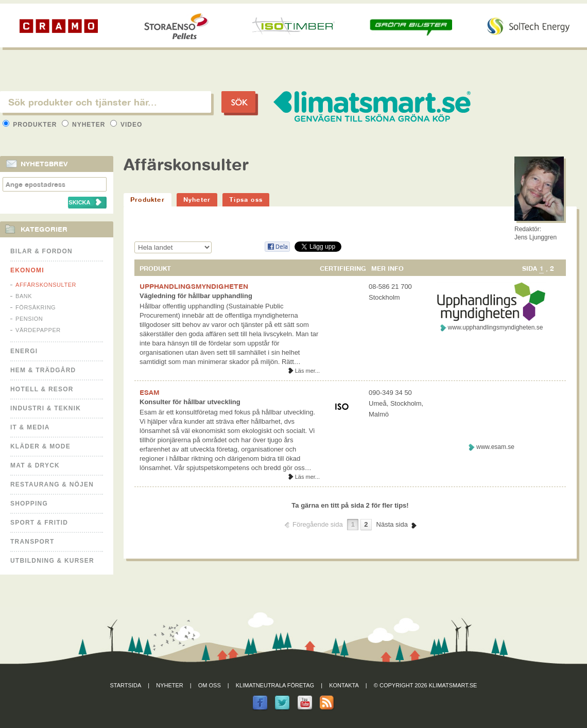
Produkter (31, 124)
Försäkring (35, 307)
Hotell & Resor (42, 389)
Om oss (209, 685)
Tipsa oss (246, 199)
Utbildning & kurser (52, 560)
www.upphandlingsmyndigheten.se (495, 327)
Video (126, 124)
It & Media (30, 427)
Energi (24, 351)
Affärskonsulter (45, 285)
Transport (32, 541)
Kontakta (344, 685)
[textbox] (105, 102)
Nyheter (85, 124)
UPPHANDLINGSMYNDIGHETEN (194, 286)
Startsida (126, 685)
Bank (23, 296)
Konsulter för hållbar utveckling (190, 402)
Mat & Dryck (35, 465)
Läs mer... (307, 371)
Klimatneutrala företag (275, 685)
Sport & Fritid (39, 522)
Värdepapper (38, 330)
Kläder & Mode (40, 446)
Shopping (29, 503)
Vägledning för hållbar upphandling (196, 296)
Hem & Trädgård (43, 370)
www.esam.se (495, 446)
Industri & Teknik (45, 408)
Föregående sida (317, 524)
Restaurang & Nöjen (52, 484)
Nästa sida (392, 524)
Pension (29, 319)
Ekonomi (27, 270)
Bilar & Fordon (41, 251)
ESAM (150, 392)
